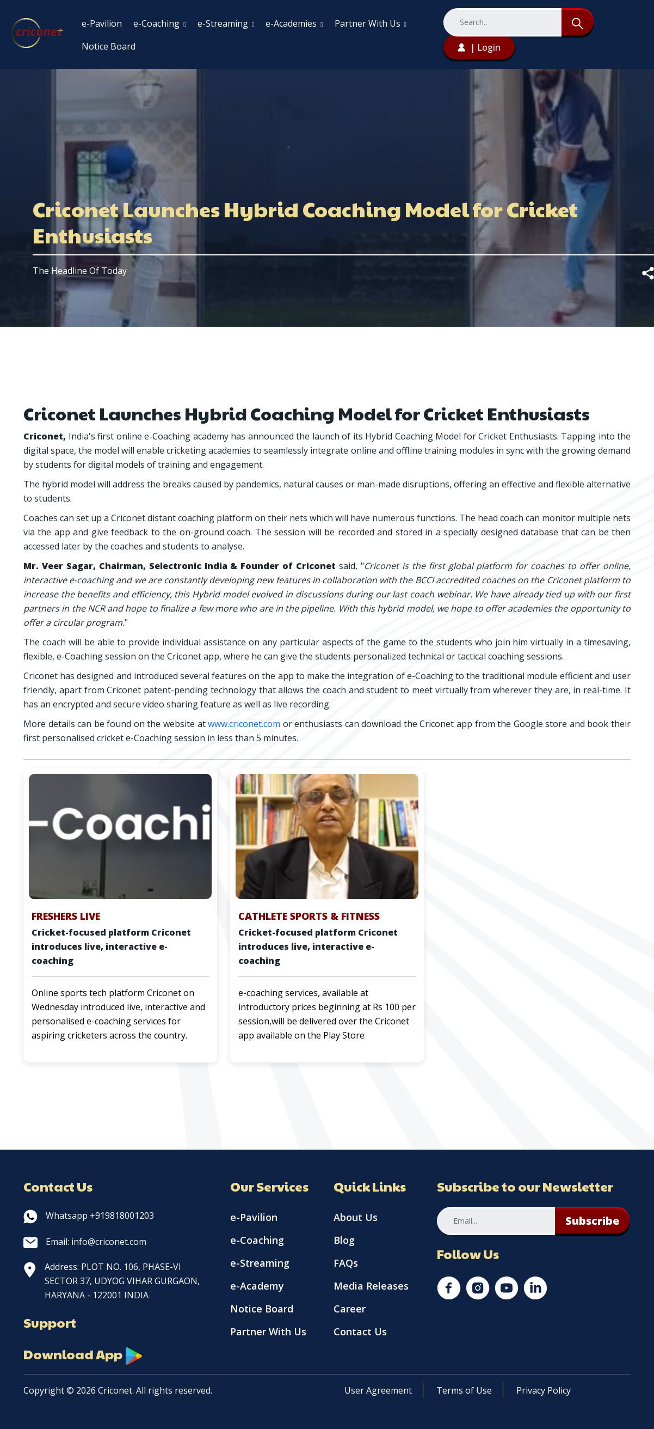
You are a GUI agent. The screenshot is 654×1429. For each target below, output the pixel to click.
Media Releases (371, 1285)
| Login (479, 47)
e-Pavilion (102, 23)
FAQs (346, 1262)
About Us (356, 1217)
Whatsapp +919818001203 (88, 1216)
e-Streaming (226, 23)
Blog (344, 1240)
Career (350, 1308)
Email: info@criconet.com (84, 1242)
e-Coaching (159, 23)
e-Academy (257, 1285)
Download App (83, 1354)
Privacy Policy (543, 1390)
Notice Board (108, 46)
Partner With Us (370, 23)
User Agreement (378, 1390)
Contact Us (360, 1331)
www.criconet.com (244, 724)
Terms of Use (464, 1390)
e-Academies (294, 23)
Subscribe (592, 1220)
